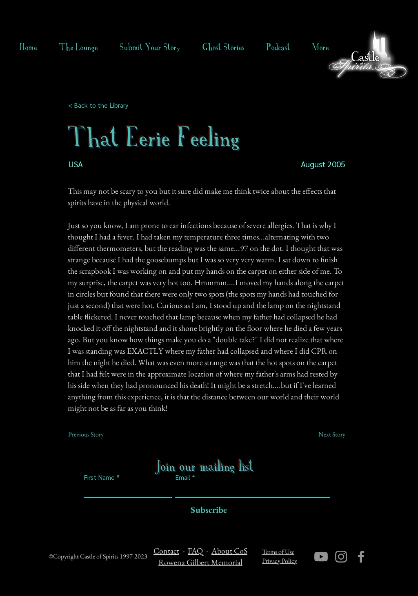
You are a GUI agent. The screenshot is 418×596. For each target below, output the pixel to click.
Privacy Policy (279, 560)
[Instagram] (341, 557)
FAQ (195, 550)
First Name (99, 477)
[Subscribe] (206, 510)
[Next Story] (325, 434)
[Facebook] (361, 557)
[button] (223, 47)
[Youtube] (321, 557)
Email (182, 477)
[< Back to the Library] (100, 105)
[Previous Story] (95, 434)
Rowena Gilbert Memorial (200, 562)
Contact (166, 550)
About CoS (229, 550)
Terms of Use (278, 551)
